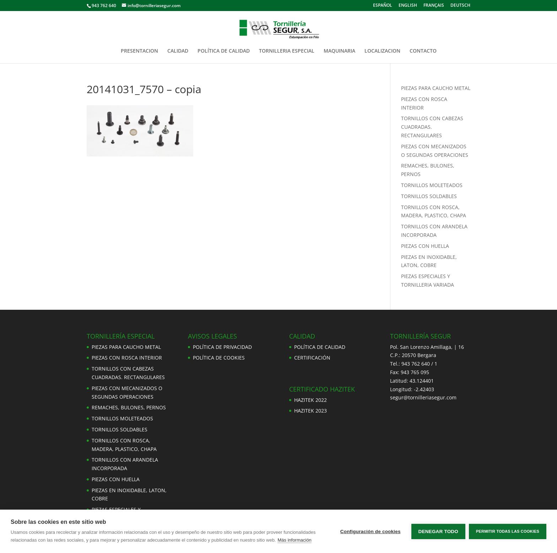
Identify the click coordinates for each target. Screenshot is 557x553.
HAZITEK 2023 (310, 410)
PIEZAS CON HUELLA (425, 246)
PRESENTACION (139, 51)
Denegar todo (438, 531)
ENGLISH (408, 5)
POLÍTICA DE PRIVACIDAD (222, 347)
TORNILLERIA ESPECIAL (286, 51)
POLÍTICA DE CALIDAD (224, 51)
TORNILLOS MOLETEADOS (432, 185)
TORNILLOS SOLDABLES (429, 196)
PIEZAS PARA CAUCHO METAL (435, 88)
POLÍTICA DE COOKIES (219, 357)
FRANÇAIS (433, 5)
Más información (294, 540)
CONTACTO (423, 51)
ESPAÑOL (382, 5)
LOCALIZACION (382, 51)
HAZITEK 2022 (310, 400)
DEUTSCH (460, 5)
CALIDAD (177, 51)
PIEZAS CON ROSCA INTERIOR (127, 357)
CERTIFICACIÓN (312, 357)
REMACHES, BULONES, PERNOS (129, 407)
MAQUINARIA (339, 51)
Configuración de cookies (370, 531)
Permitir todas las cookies (507, 531)
